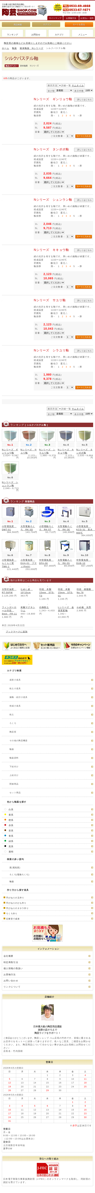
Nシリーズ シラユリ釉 (51, 350)
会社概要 (8, 956)
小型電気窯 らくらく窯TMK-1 (9, 563)
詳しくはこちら (84, 99)
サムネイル (78, 85)
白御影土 (44, 607)
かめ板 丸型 (84, 607)
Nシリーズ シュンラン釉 (53, 199)
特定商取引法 (11, 962)
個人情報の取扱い (13, 968)
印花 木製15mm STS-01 (65, 592)
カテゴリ (59, 34)
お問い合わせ (11, 980)
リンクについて (12, 986)
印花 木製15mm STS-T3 (46, 592)
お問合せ (35, 34)
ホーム (5, 48)
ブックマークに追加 (17, 631)
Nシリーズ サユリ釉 (50, 300)
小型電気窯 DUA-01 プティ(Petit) (29, 563)
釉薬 (14, 48)
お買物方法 (10, 974)
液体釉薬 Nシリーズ (31, 48)
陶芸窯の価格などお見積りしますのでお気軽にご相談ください (38, 43)
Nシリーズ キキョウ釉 (51, 250)
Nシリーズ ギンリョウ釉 (53, 99)
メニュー (82, 34)
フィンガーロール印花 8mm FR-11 (9, 610)
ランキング (12, 34)
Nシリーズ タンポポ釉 (51, 149)
